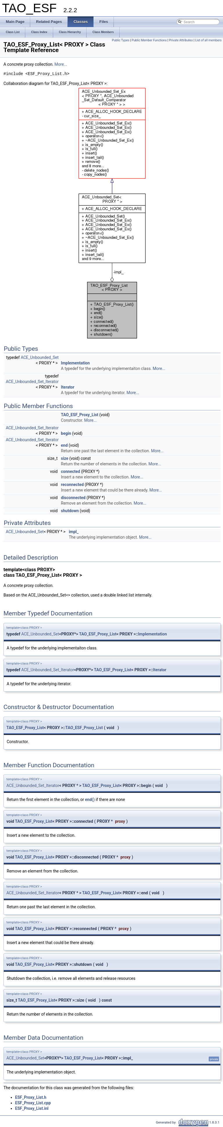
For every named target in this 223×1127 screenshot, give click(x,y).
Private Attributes (181, 40)
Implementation (75, 363)
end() (90, 799)
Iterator (67, 387)
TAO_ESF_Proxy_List (79, 414)
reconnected (72, 484)
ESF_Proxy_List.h (30, 1097)
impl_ (74, 531)
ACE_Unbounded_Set (39, 357)
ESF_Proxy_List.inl (31, 1108)
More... (61, 64)
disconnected (73, 497)
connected (70, 471)
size (64, 458)
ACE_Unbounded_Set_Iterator (32, 381)
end (64, 445)
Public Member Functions (149, 40)
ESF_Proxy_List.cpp (33, 1103)
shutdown (70, 510)
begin (66, 433)
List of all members (208, 40)
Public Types (120, 40)
